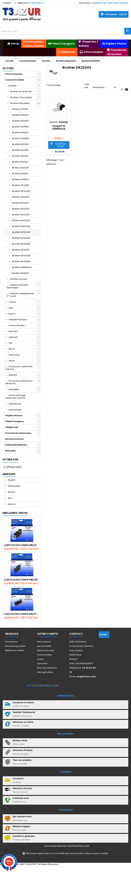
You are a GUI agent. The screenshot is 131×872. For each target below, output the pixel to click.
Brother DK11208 (20, 138)
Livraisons (18, 778)
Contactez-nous (21, 798)
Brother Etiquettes (20, 103)
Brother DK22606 (21, 243)
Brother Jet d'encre (20, 91)
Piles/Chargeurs (14, 421)
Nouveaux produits (15, 646)
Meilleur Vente (20, 740)
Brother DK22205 (21, 191)
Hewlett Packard (18, 319)
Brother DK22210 (20, 197)
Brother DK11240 (20, 167)
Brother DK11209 (20, 144)
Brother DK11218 (20, 150)
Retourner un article (23, 722)
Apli (9, 498)
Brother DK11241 (20, 173)
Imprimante (15, 409)
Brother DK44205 (21, 255)
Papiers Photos (13, 415)
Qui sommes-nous (22, 816)
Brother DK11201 (20, 109)
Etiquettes (14, 389)
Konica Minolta (17, 325)
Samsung (14, 354)
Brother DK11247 (20, 179)
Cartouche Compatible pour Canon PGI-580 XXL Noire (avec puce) (22, 545)
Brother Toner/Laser (21, 97)
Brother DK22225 (21, 226)
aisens (11, 492)
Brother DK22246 (21, 238)
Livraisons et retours (23, 702)
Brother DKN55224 (22, 267)
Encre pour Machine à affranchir (18, 382)
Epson (12, 313)
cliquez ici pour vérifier (96, 853)
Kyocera (13, 331)
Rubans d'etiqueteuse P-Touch (20, 295)
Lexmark (13, 337)
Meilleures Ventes (15, 513)
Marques (10, 450)
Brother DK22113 (20, 185)
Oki (10, 343)
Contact (7, 3)
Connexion (96, 3)
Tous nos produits (22, 760)
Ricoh (12, 348)
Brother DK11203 (20, 120)
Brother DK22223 (21, 220)
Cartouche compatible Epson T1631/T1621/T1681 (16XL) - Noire (22, 579)
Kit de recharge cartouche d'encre (15, 396)
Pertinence (105, 88)
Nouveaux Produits (22, 750)
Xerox (12, 360)
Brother (13, 85)
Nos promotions (14, 439)
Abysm (11, 480)
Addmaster (13, 486)
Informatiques (13, 74)
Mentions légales (21, 826)
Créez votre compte (117, 3)
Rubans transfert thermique (17, 286)
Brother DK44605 (21, 261)
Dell (11, 307)
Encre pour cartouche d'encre (18, 368)
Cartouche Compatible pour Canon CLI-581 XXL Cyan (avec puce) (22, 614)
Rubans (13, 375)
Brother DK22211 (20, 202)
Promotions (11, 641)
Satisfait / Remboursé (24, 712)
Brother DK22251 (20, 249)
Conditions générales (24, 836)
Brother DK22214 (21, 214)
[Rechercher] (65, 31)
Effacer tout (12, 467)
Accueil (8, 68)
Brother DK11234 (20, 273)
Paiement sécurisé (22, 788)
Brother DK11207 (20, 132)
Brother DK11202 (20, 115)
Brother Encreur (18, 279)
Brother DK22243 (21, 232)
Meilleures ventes (14, 650)
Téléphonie (11, 427)
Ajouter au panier (58, 145)
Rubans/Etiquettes (16, 444)
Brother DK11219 (20, 156)
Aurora (11, 504)
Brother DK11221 (20, 161)
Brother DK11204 (20, 126)
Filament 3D (15, 403)
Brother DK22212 (20, 208)
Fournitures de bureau (18, 433)
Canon (12, 302)
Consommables (14, 79)
